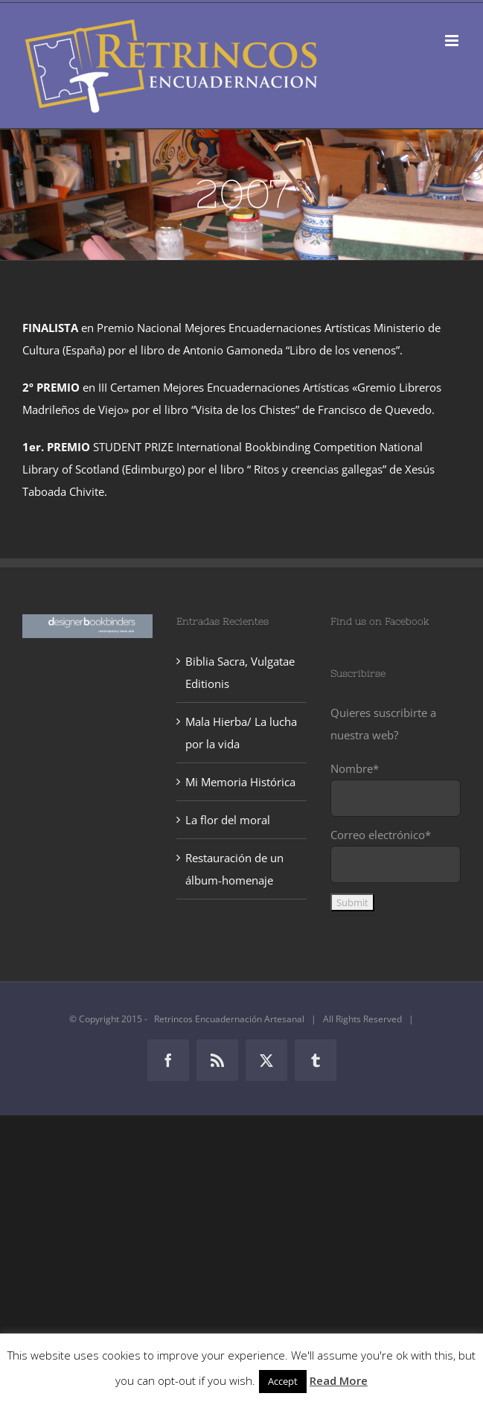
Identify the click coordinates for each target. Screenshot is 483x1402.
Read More (339, 1380)
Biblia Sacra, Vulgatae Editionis (240, 672)
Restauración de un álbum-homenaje (234, 869)
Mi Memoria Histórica (240, 781)
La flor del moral (227, 819)
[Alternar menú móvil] (453, 40)
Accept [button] (283, 1381)
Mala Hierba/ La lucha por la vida (241, 732)
